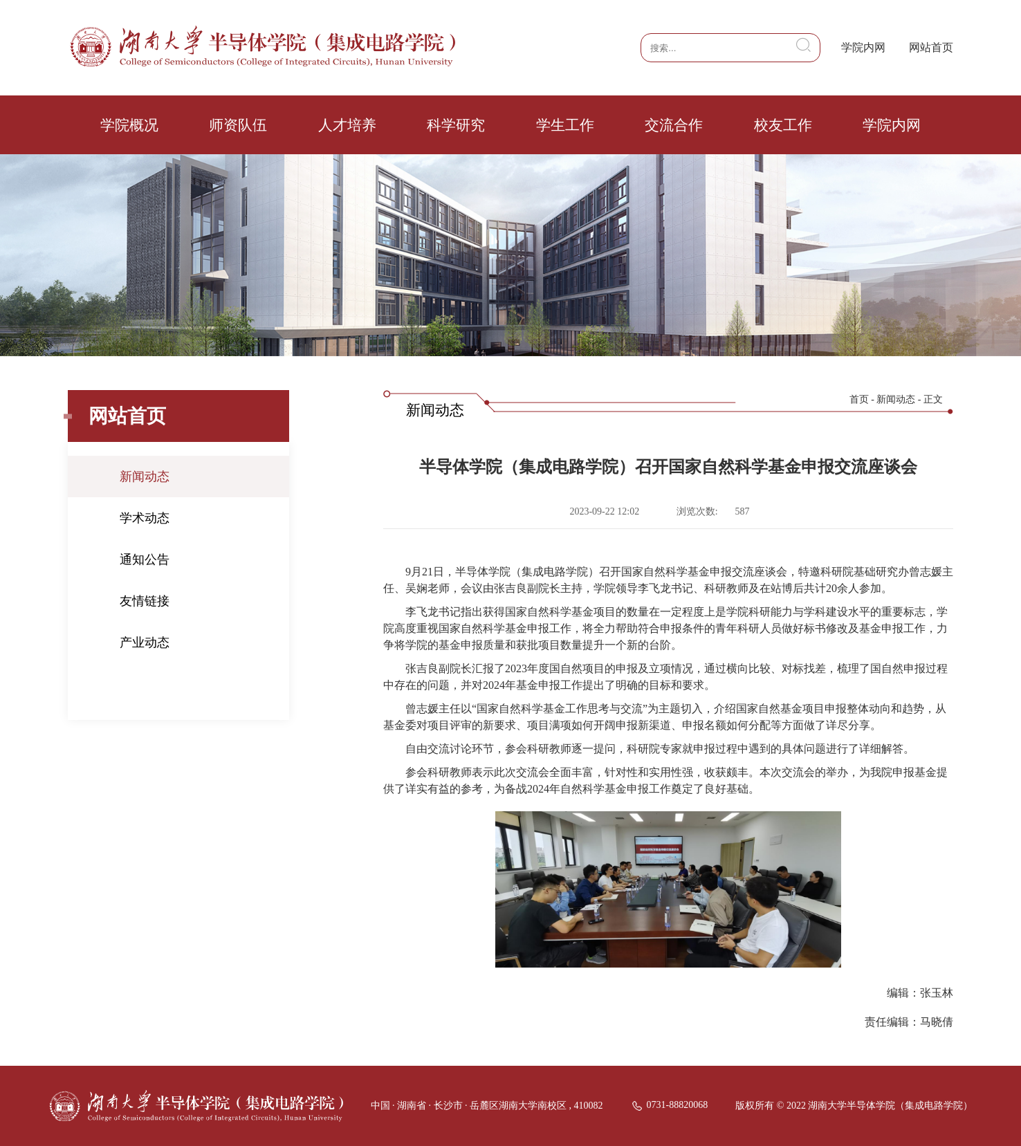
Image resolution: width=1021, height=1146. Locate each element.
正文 (933, 399)
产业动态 (144, 642)
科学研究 (456, 125)
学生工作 (565, 125)
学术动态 (144, 518)
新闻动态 (144, 476)
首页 (859, 399)
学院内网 (863, 47)
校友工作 (783, 125)
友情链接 (144, 601)
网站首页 (931, 47)
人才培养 (347, 125)
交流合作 (674, 125)
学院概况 (129, 125)
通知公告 (144, 559)
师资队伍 (238, 125)
